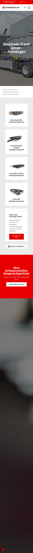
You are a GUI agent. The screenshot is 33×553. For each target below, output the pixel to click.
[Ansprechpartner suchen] (16, 284)
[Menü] (28, 7)
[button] (3, 550)
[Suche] (24, 7)
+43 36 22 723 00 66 (10, 1)
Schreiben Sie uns (16, 236)
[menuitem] (23, 2)
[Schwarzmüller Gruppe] (10, 7)
